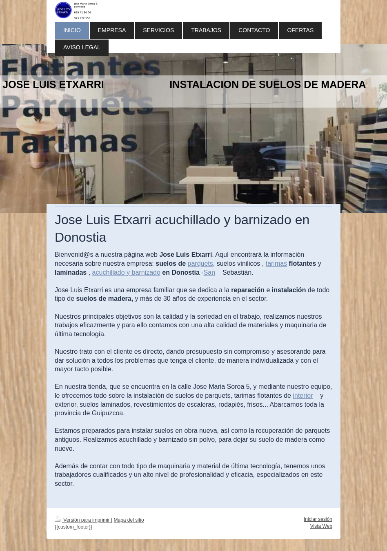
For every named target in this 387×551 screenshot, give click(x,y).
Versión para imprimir (83, 520)
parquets (200, 263)
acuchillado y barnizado (126, 272)
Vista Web (321, 526)
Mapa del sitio (129, 520)
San (209, 272)
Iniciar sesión (318, 519)
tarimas (276, 263)
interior (303, 395)
